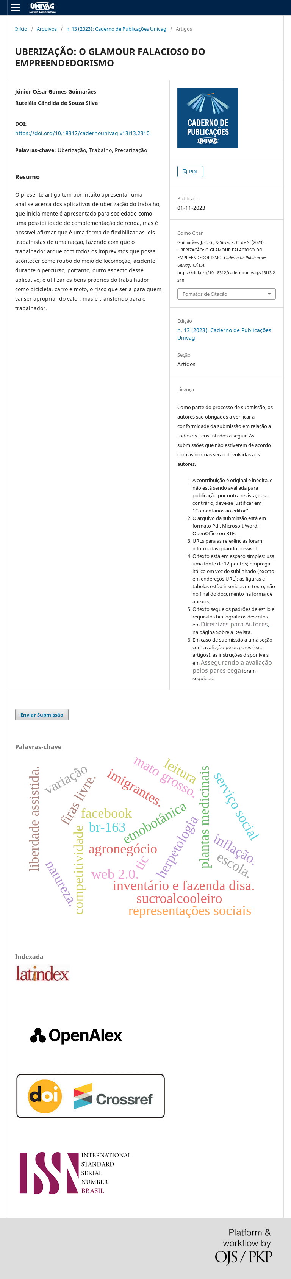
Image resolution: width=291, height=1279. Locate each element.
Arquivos (47, 28)
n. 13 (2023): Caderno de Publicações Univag (116, 28)
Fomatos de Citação (205, 293)
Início (21, 28)
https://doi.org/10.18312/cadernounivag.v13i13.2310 (82, 133)
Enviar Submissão (41, 714)
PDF (193, 171)
